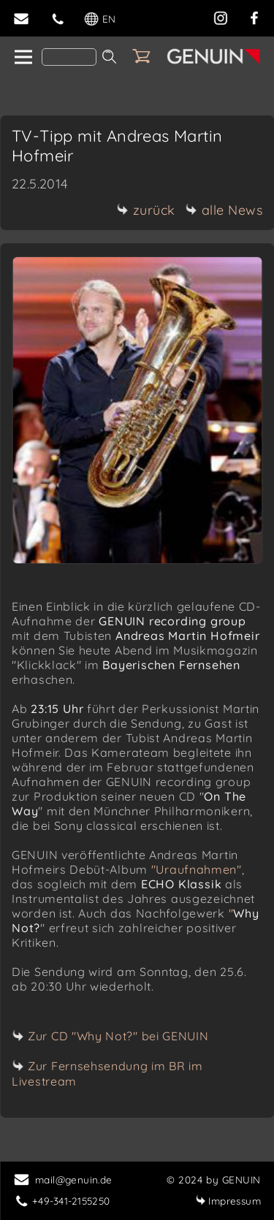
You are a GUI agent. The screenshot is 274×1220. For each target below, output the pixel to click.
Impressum (228, 1200)
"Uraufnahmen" (196, 869)
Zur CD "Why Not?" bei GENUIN (118, 1036)
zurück (146, 210)
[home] (22, 57)
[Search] (69, 57)
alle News (224, 210)
